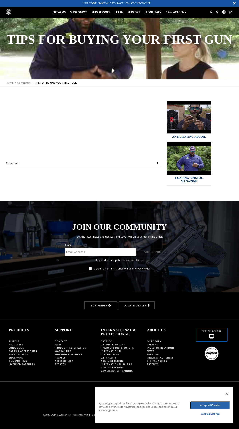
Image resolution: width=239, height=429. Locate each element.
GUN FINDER (100, 305)
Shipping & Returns (68, 354)
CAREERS (152, 344)
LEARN (119, 12)
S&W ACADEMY (176, 12)
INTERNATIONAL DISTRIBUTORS (111, 353)
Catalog (107, 341)
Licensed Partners (22, 364)
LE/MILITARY (153, 12)
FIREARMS (59, 12)
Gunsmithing (18, 361)
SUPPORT (134, 12)
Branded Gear (18, 354)
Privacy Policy (142, 268)
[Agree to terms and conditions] (90, 268)
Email (68, 245)
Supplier (153, 354)
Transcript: (13, 163)
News (150, 351)
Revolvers (16, 344)
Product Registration (70, 347)
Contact (61, 341)
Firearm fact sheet (160, 357)
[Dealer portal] (212, 335)
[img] (189, 117)
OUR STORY (154, 341)
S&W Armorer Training (117, 370)
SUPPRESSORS (101, 12)
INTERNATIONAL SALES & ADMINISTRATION (117, 366)
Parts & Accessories (23, 351)
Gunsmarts (23, 82)
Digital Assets (157, 361)
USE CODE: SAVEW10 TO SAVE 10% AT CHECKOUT (116, 3)
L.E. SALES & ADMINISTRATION (112, 359)
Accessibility (64, 361)
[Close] (227, 394)
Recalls (60, 357)
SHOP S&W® (78, 12)
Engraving (16, 357)
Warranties (63, 351)
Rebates (60, 364)
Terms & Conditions (117, 268)
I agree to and (121, 268)
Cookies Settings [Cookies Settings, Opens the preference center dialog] (210, 414)
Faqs (58, 344)
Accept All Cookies (210, 405)
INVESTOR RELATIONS (161, 347)
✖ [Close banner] (234, 3)
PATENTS (152, 364)
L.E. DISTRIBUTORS (113, 344)
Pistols (14, 341)
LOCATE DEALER (137, 305)
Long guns (16, 347)
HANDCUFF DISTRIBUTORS (117, 347)
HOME (9, 82)
